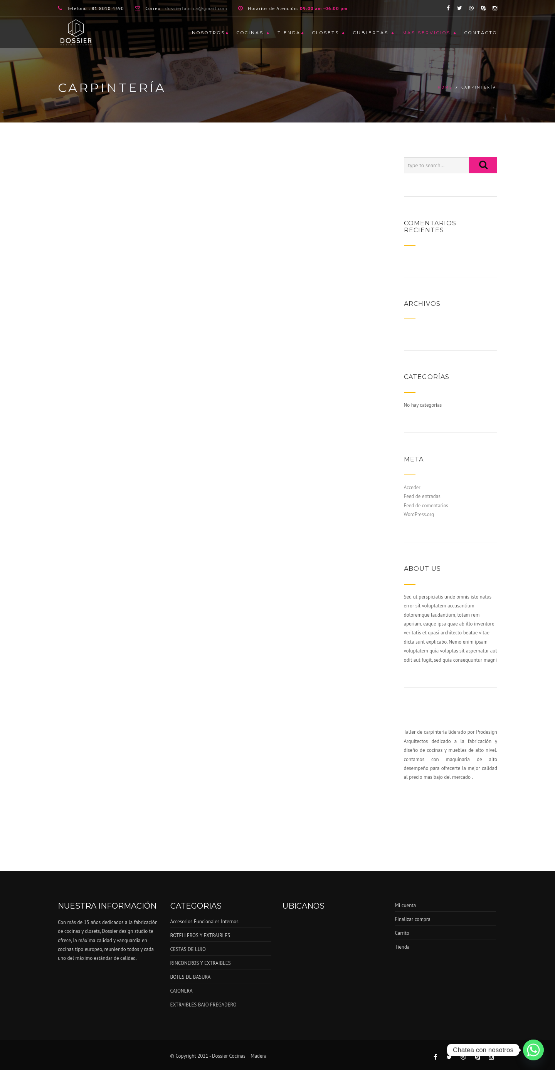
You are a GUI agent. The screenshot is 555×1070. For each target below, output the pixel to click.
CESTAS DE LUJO (188, 949)
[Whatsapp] (533, 1050)
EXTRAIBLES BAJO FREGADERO (203, 1004)
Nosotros (208, 32)
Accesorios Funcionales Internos (204, 921)
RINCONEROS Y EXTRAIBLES (200, 963)
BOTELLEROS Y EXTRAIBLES (200, 935)
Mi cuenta (405, 905)
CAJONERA (181, 991)
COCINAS (251, 32)
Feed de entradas (422, 496)
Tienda (289, 32)
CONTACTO (480, 32)
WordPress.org (419, 514)
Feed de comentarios (426, 505)
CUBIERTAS (372, 32)
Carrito (402, 933)
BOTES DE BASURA (190, 977)
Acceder (412, 487)
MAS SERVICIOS (427, 32)
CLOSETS (326, 32)
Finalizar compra (413, 919)
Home (445, 87)
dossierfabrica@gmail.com (196, 8)
